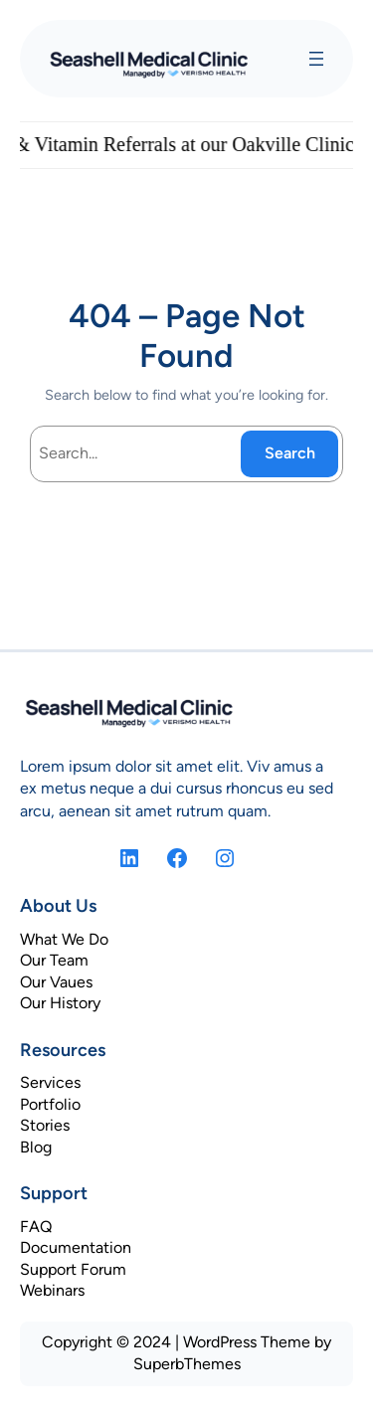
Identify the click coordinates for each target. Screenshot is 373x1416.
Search (290, 452)
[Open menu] (316, 59)
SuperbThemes (187, 1363)
